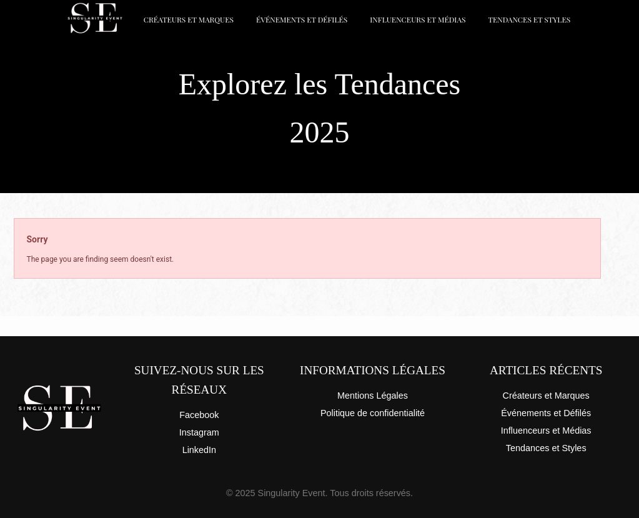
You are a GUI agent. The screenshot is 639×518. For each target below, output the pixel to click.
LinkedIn (199, 450)
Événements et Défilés (301, 19)
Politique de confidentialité (372, 413)
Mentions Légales (372, 396)
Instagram (199, 432)
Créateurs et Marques (189, 19)
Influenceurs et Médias (417, 19)
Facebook (199, 415)
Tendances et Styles (529, 19)
